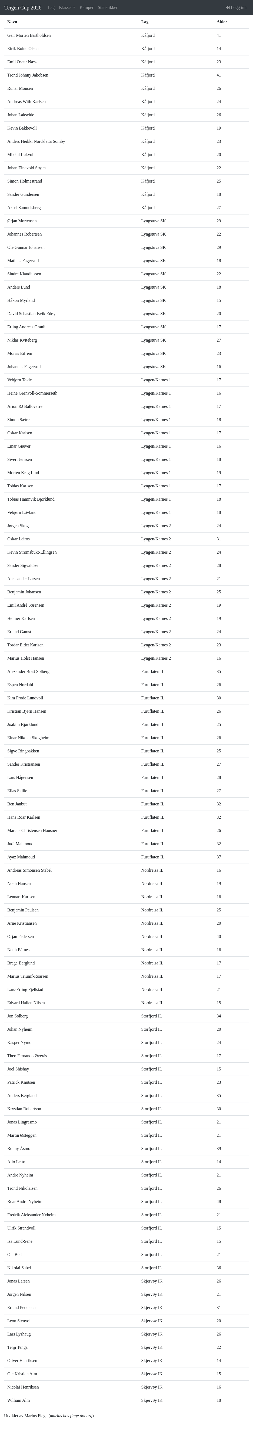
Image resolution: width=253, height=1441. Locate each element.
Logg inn (236, 7)
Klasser (65, 7)
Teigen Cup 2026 (22, 8)
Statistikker (108, 7)
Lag (51, 7)
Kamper (86, 7)
